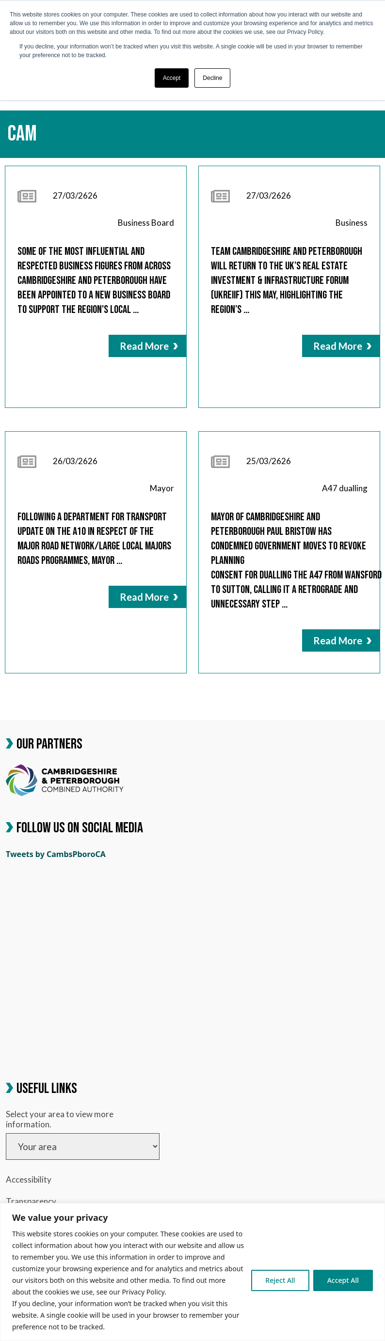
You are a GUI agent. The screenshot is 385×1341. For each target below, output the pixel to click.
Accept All (343, 1280)
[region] (192, 1272)
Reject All (280, 1280)
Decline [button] (212, 78)
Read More (149, 346)
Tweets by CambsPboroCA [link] (56, 854)
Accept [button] (172, 78)
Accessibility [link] (28, 1179)
